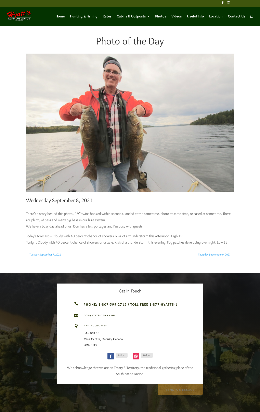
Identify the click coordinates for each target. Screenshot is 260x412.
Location (216, 16)
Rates (107, 16)
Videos (176, 16)
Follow (121, 355)
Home (60, 16)
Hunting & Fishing (84, 16)
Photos (160, 16)
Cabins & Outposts (131, 16)
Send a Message (180, 388)
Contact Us (236, 16)
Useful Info (195, 16)
